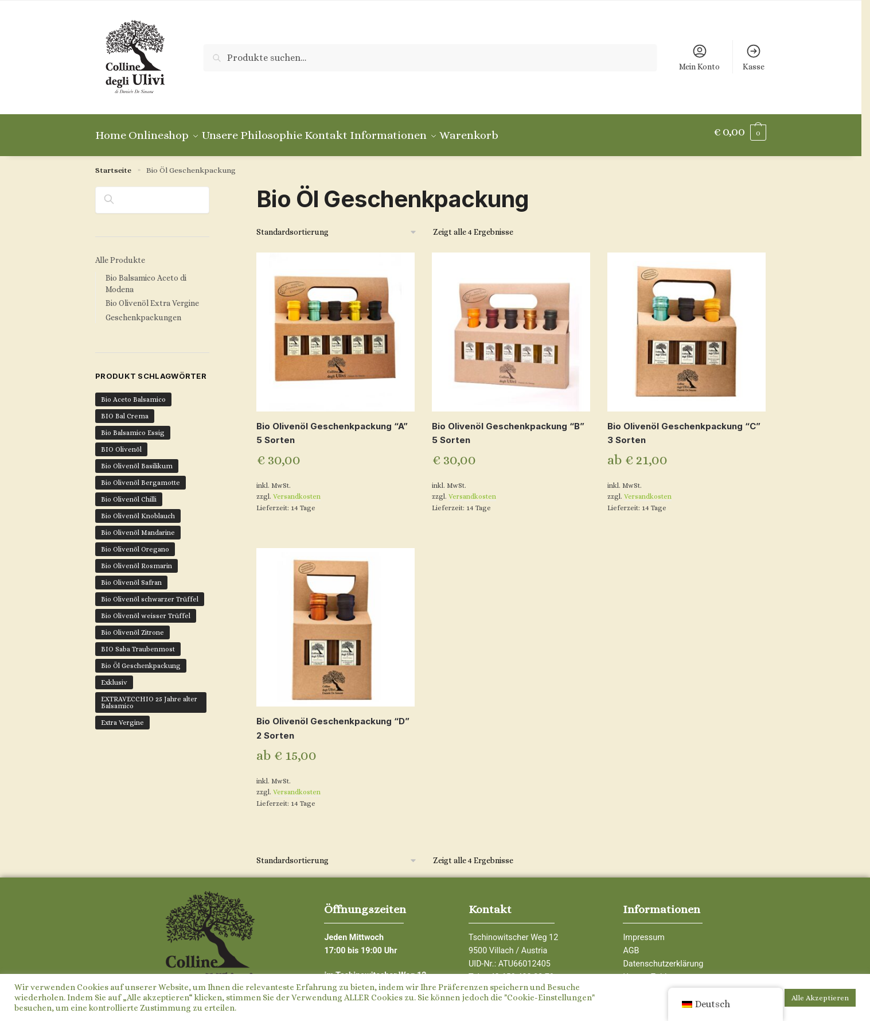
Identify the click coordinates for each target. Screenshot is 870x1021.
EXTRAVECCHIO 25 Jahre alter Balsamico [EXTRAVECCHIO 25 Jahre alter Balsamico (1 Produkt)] (149, 695)
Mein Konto (699, 57)
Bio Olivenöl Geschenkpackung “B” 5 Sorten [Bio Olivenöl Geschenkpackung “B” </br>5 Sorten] (508, 426)
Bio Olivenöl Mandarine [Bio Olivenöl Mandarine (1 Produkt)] (138, 526)
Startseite (113, 163)
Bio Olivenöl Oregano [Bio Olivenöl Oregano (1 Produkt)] (135, 542)
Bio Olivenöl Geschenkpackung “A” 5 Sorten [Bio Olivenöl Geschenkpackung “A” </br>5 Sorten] (332, 426)
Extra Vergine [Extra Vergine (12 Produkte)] (122, 716)
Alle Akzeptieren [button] (820, 997)
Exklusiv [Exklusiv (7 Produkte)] (114, 675)
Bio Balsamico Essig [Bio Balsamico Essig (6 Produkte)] (133, 426)
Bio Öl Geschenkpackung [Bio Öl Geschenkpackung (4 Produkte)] (141, 659)
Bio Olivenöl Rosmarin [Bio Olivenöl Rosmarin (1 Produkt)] (136, 559)
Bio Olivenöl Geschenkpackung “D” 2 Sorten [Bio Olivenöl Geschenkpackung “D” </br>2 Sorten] (332, 721)
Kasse (753, 57)
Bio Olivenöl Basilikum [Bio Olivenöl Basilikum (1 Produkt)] (137, 459)
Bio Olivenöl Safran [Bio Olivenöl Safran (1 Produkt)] (131, 576)
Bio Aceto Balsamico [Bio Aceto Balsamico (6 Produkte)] (133, 393)
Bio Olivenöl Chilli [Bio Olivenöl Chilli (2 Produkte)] (129, 492)
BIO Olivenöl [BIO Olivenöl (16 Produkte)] (121, 442)
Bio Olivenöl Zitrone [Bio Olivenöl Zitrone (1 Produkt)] (132, 626)
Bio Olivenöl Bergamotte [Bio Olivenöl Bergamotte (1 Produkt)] (140, 476)
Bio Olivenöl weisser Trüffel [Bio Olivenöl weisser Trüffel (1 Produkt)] (145, 609)
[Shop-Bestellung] (337, 225)
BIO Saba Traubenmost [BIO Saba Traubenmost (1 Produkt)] (138, 642)
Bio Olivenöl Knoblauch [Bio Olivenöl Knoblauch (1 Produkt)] (138, 509)
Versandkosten (297, 490)
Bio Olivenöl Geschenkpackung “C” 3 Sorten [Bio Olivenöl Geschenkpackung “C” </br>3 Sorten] (683, 426)
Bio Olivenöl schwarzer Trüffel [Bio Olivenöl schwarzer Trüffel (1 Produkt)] (149, 592)
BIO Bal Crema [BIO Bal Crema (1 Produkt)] (125, 409)
